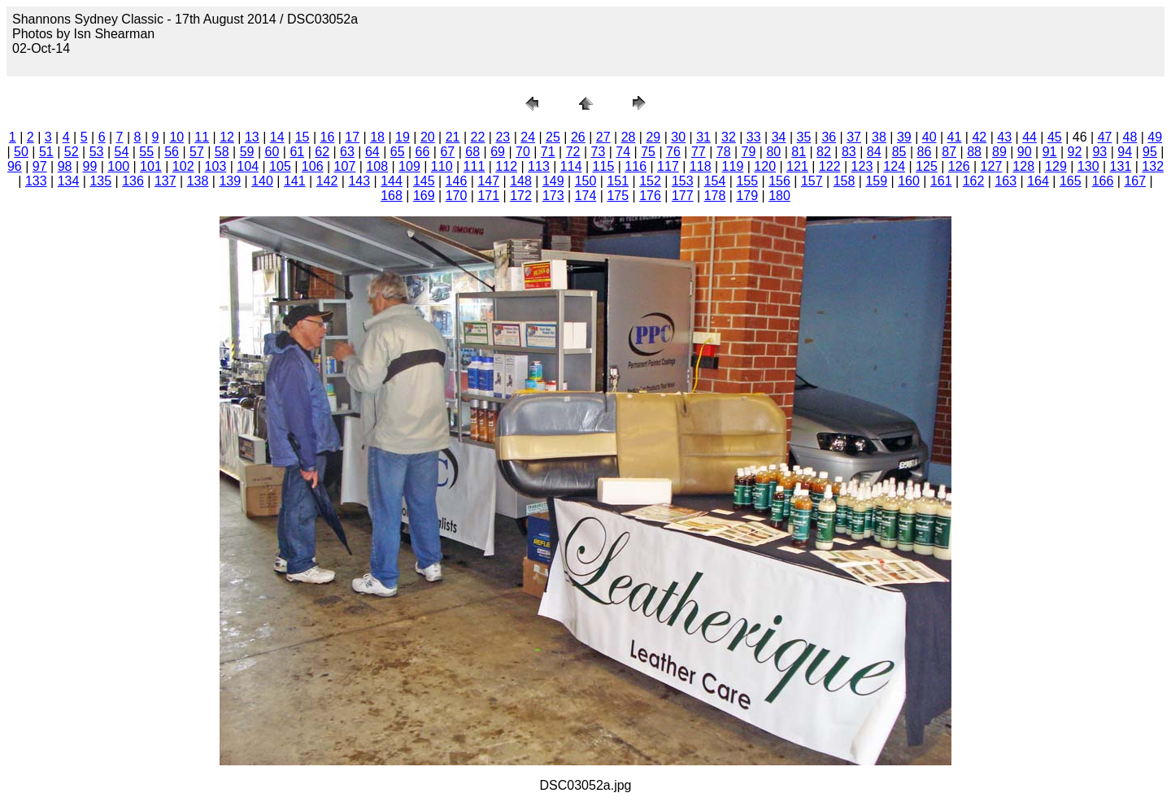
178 (715, 196)
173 (553, 196)
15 (302, 137)
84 (874, 152)
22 (478, 137)
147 (488, 181)
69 (497, 152)
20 (427, 137)
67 (447, 152)
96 (14, 166)
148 (521, 181)
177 (683, 196)
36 (828, 137)
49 (1154, 137)
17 (352, 137)
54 (121, 152)
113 (539, 166)
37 (854, 137)
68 (472, 152)
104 (248, 166)
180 (779, 196)
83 (849, 152)
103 (216, 166)
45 (1054, 137)
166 (1103, 181)
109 (409, 166)
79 (749, 152)
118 (701, 166)
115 (604, 166)
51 (46, 152)
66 (423, 152)
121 (797, 166)
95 (1150, 152)
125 (927, 166)
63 (347, 152)
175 (618, 196)
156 (779, 181)
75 (648, 152)
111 (474, 166)
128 (1023, 166)
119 (733, 166)
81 (798, 152)
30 (678, 137)
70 (523, 152)
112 (506, 166)
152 (650, 181)
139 (230, 181)
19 (402, 137)
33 (754, 137)
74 (623, 152)
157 (812, 181)
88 (974, 152)
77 (698, 152)
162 (974, 181)
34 (779, 137)
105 (280, 166)
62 (322, 152)
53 (96, 152)
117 (668, 166)
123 (862, 166)
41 (954, 137)
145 (424, 181)
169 (424, 196)
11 (201, 137)
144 (392, 181)
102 (183, 166)
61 (296, 152)
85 (899, 152)
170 (457, 196)
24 (527, 137)
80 (773, 152)
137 (165, 181)
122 (830, 166)
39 (904, 137)
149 (553, 181)
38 (879, 137)
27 (603, 137)
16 (327, 137)
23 (502, 137)
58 (222, 152)
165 (1071, 181)
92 (1075, 152)
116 (635, 166)
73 (598, 152)
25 (553, 137)
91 (1050, 152)
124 (894, 166)
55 (146, 152)
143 (359, 181)
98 (65, 166)
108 (377, 166)
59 (247, 152)
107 (345, 166)
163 (1005, 181)
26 (578, 137)
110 (442, 166)
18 (377, 137)
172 (521, 196)
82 (823, 152)
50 (21, 152)
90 (1024, 152)
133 (36, 181)
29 (653, 137)
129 (1056, 166)
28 (628, 137)
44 (1029, 137)
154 (715, 181)
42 (979, 137)
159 (876, 181)
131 (1121, 166)
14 (277, 137)
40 (929, 137)
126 (959, 166)
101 (151, 166)
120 (765, 166)
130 (1088, 166)
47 (1105, 137)
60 (272, 152)
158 (844, 181)
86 (923, 152)
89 (999, 152)
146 (457, 181)
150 (586, 181)
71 (548, 152)
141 (295, 181)
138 (198, 181)
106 (313, 166)
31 (703, 137)
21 (453, 137)
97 (40, 166)
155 (747, 181)
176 (650, 196)
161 (941, 181)
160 (909, 181)
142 (327, 181)
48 (1130, 137)
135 (100, 181)
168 (392, 196)
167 (1135, 181)
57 (196, 152)
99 (89, 166)
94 (1124, 152)
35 (804, 137)
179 (747, 196)
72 (573, 152)
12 (227, 137)
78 (723, 152)
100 (118, 166)
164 (1038, 181)
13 (252, 137)
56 (171, 152)
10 (176, 137)
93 (1099, 152)
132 (1153, 166)
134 (69, 181)
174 (586, 196)
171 (488, 196)
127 (992, 166)
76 (673, 152)
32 (728, 137)
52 (71, 152)
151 (618, 181)
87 (949, 152)
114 (571, 166)
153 (683, 181)
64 (372, 152)
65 (397, 152)
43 (1004, 137)
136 (133, 181)
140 (262, 181)
